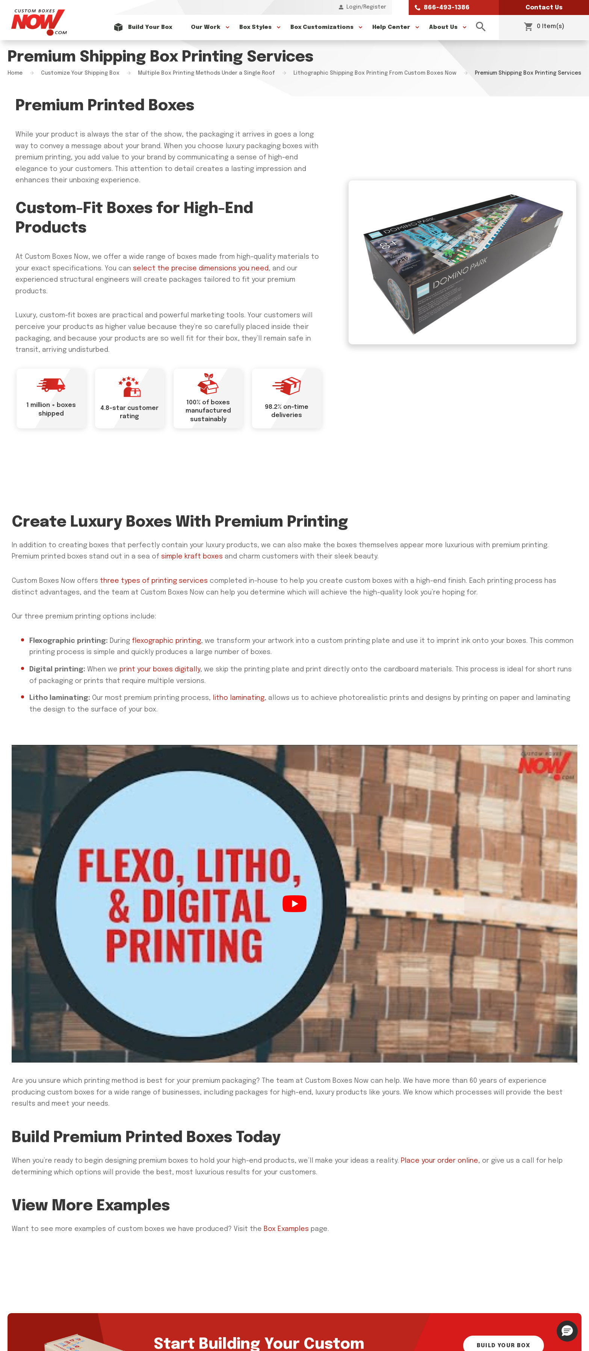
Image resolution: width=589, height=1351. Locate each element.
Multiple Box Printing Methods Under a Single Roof (206, 73)
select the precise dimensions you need (201, 268)
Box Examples (286, 1229)
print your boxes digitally (159, 669)
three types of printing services (154, 581)
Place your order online (439, 1160)
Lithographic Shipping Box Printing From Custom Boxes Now (374, 73)
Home (15, 73)
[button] (567, 1331)
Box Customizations (321, 27)
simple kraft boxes (192, 556)
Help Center (391, 27)
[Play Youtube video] (294, 904)
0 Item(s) (544, 27)
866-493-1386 (442, 8)
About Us (443, 27)
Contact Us (544, 8)
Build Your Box (150, 27)
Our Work (205, 27)
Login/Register (362, 7)
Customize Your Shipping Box (80, 73)
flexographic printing (166, 641)
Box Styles (255, 27)
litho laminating (238, 698)
